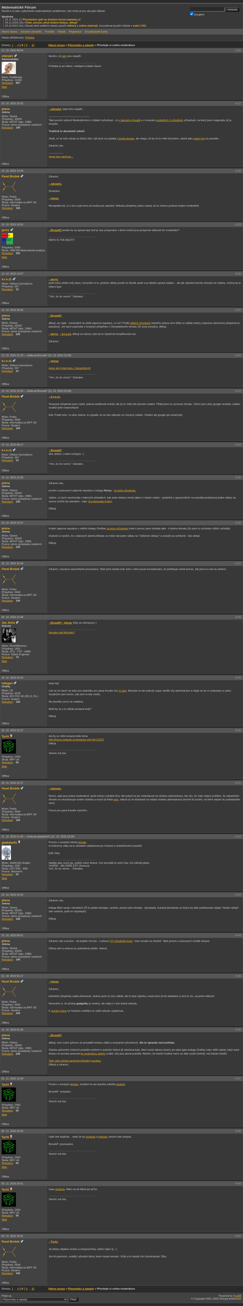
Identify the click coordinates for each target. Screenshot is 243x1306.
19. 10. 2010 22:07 (12, 522)
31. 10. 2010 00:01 (12, 935)
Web (4, 86)
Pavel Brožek (10, 176)
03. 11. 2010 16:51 (12, 1183)
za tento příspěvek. (125, 490)
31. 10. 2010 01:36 (12, 1029)
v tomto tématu (125, 138)
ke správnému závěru (93, 1053)
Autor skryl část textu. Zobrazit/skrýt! (70, 368)
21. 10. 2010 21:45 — (38, 836)
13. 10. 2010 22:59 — (36, 390)
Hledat (61, 31)
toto (64, 56)
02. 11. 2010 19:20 (12, 1131)
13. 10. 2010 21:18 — (36, 355)
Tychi (5, 736)
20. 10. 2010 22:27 (12, 730)
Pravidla (49, 31)
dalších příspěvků (140, 323)
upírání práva (58, 1010)
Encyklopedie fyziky (96, 31)
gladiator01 (9, 842)
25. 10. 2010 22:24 (12, 894)
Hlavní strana (9, 31)
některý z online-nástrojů (82, 25)
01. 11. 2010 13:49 (12, 1078)
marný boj (199, 138)
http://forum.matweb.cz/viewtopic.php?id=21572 (76, 739)
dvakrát (120, 1084)
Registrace (75, 31)
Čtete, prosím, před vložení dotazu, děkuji (51, 22)
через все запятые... (61, 156)
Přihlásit (29, 37)
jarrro (5, 230)
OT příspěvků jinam (121, 941)
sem (115, 799)
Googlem (197, 14)
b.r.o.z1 (7, 279)
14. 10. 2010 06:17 (12, 444)
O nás (122, 690)
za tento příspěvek (117, 528)
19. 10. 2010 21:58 (12, 477)
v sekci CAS (138, 25)
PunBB (237, 1295)
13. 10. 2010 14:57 (12, 273)
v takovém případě (129, 120)
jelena (6, 109)
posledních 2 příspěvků (169, 120)
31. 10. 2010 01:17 (12, 975)
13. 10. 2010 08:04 (12, 50)
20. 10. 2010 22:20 (12, 677)
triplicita (102, 1136)
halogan (7, 683)
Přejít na (40, 1297)
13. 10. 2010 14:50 (12, 224)
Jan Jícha (8, 622)
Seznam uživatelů (31, 31)
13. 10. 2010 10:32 (12, 103)
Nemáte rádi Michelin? (62, 632)
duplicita (90, 1136)
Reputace (7, 82)
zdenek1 (7, 56)
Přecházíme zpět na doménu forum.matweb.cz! (52, 19)
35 (33, 45)
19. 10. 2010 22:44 (12, 563)
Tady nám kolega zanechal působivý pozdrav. (75, 1060)
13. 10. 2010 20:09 (12, 310)
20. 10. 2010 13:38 (12, 617)
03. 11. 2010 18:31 (12, 1236)
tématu (82, 842)
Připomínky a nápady (81, 45)
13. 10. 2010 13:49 (12, 170)
